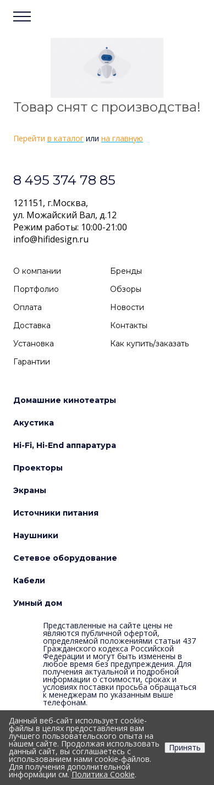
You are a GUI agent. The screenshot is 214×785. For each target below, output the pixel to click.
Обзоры (125, 289)
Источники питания (55, 513)
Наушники (35, 535)
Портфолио (36, 289)
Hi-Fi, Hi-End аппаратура (64, 445)
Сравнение (162, 20)
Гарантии (31, 362)
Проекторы (38, 468)
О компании (37, 271)
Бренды (126, 271)
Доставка (32, 325)
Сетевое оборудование (65, 558)
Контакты (128, 325)
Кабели (29, 580)
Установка (33, 344)
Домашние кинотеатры (64, 400)
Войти (141, 20)
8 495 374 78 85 (64, 180)
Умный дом (37, 603)
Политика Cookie (103, 774)
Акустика (33, 423)
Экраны (29, 490)
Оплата (27, 307)
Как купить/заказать (149, 344)
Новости (127, 307)
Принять (185, 747)
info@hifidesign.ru (51, 239)
